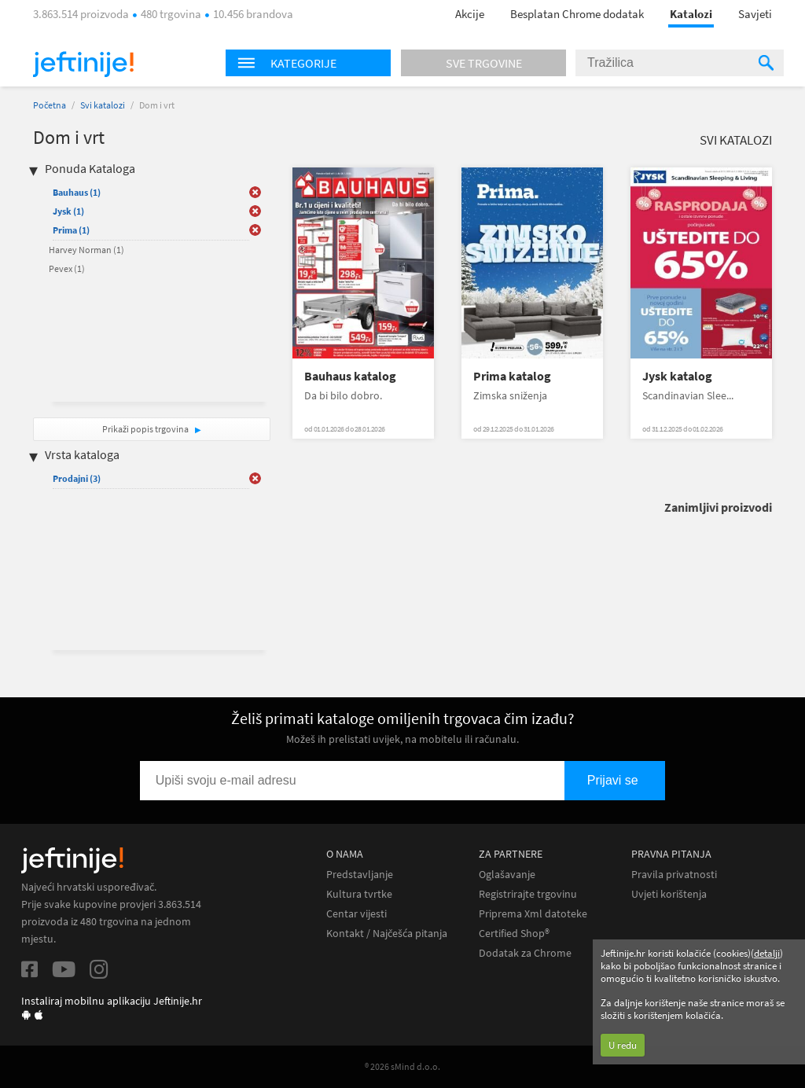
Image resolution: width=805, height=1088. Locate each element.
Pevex (67, 268)
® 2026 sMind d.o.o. (402, 1066)
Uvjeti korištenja (669, 894)
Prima (71, 230)
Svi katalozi (102, 105)
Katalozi (691, 13)
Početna (49, 105)
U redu (622, 1045)
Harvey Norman (86, 249)
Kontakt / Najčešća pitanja (386, 933)
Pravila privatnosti (674, 874)
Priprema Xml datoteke (533, 914)
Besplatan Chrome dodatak (577, 13)
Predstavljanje (359, 874)
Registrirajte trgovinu (528, 894)
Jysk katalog (677, 376)
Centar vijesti (356, 914)
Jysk (68, 211)
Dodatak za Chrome (525, 953)
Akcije (469, 13)
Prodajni (77, 478)
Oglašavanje (507, 874)
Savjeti (755, 13)
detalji (767, 953)
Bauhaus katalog (350, 376)
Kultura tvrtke (359, 894)
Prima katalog (512, 376)
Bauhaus (77, 192)
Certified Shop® (514, 933)
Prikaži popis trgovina (146, 429)
